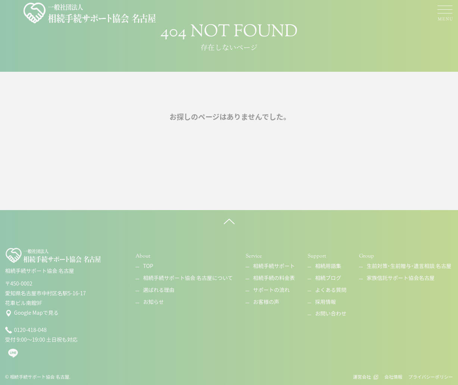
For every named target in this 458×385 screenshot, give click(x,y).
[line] (13, 356)
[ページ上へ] (229, 221)
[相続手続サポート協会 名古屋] (90, 13)
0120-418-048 (26, 330)
